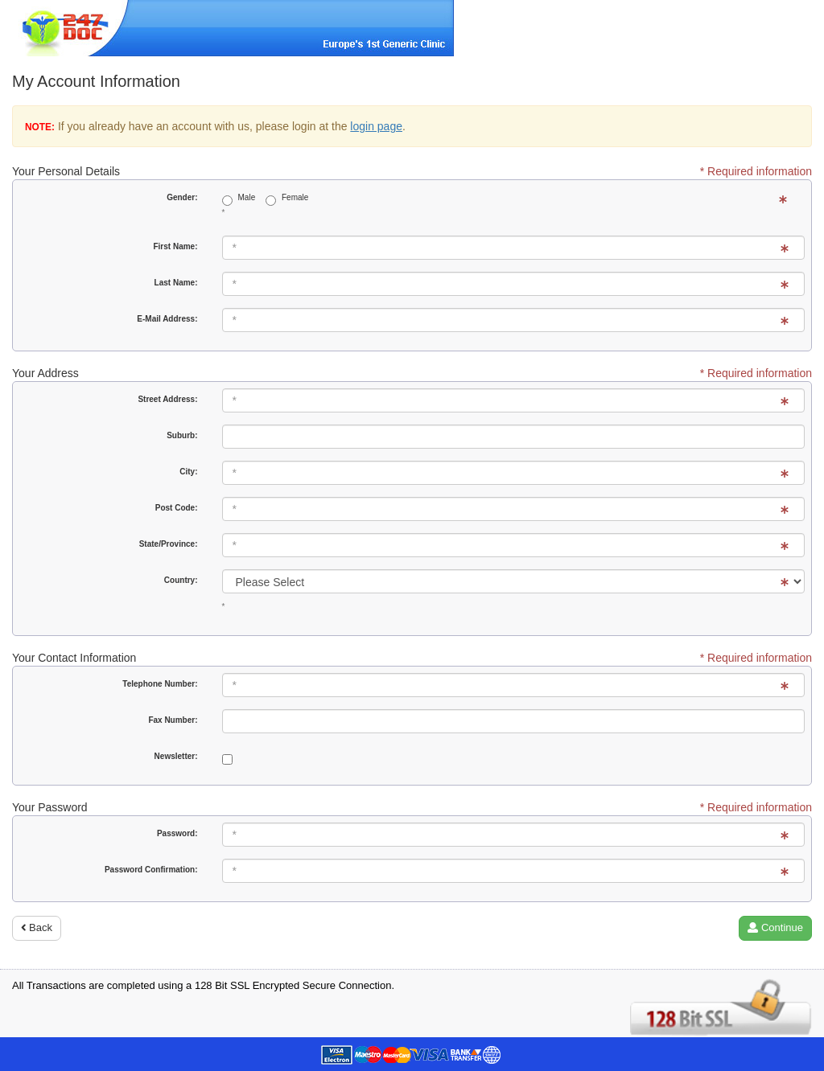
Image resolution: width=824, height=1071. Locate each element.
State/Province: (168, 544)
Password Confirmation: (151, 869)
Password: (177, 833)
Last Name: (176, 282)
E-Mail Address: (167, 318)
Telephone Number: (159, 683)
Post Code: (176, 507)
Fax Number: (172, 720)
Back (36, 927)
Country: (181, 580)
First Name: (175, 246)
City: (188, 471)
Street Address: (167, 399)
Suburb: (182, 435)
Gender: (182, 197)
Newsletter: (176, 756)
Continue (775, 927)
